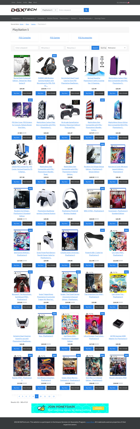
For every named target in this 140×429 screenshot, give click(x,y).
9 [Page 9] (36, 396)
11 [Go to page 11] (45, 396)
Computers (16, 18)
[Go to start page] (13, 395)
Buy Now (16, 93)
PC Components (29, 18)
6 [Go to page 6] (26, 396)
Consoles (41, 18)
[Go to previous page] (16, 395)
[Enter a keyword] (71, 10)
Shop (30, 2)
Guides (25, 2)
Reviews (19, 2)
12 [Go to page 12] (49, 396)
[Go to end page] (59, 395)
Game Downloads (85, 18)
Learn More (90, 422)
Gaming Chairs (100, 18)
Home (13, 2)
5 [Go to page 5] (22, 396)
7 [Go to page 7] (29, 396)
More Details (27, 93)
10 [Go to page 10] (40, 396)
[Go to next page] (57, 395)
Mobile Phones (52, 18)
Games (73, 18)
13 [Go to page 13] (54, 396)
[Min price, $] (52, 48)
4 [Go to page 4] (19, 396)
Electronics (64, 18)
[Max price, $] (78, 48)
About (35, 2)
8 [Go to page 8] (33, 396)
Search (95, 48)
